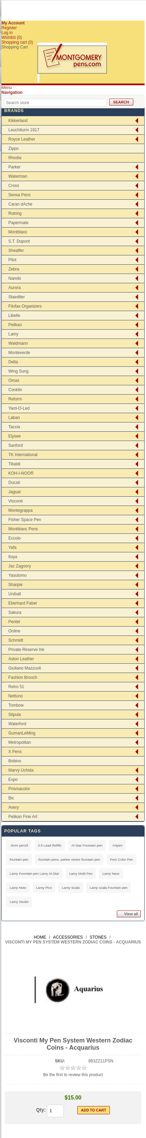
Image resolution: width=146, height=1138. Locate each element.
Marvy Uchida (20, 770)
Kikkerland (17, 120)
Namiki (14, 278)
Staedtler (16, 297)
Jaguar (14, 491)
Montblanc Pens (23, 529)
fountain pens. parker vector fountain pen (69, 859)
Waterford (17, 723)
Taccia (14, 426)
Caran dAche (20, 204)
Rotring (15, 213)
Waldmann (18, 343)
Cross (13, 185)
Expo (13, 779)
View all (131, 914)
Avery (13, 807)
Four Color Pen (121, 859)
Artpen (117, 845)
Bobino (14, 761)
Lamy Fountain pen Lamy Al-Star (34, 873)
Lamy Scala (71, 888)
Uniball (14, 594)
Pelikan (15, 324)
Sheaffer (16, 250)
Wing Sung (18, 371)
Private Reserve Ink (26, 649)
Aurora (14, 287)
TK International (22, 454)
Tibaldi (14, 464)
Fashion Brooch (22, 677)
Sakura (14, 612)
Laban (14, 417)
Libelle (14, 315)
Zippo (13, 148)
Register (9, 27)
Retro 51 (16, 686)
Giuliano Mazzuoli (24, 668)
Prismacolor (19, 788)
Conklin (15, 389)
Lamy (13, 334)
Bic (11, 798)
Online (14, 631)
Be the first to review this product (73, 1074)
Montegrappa (20, 510)
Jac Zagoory (19, 566)
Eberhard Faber (22, 603)
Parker (14, 167)
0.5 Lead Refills (49, 845)
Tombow (16, 705)
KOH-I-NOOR (20, 473)
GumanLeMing (21, 733)
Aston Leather (21, 658)
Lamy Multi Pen (80, 873)
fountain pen (19, 859)
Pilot (12, 259)
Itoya (12, 556)
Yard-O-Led (19, 408)
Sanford (15, 445)
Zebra (13, 269)
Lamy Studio (19, 902)
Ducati (14, 482)
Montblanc (17, 232)
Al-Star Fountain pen (87, 845)
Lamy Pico (44, 888)
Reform (15, 399)
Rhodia (14, 157)
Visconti (15, 501)
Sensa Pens (19, 194)
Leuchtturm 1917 (23, 130)
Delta (13, 362)
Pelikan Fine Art (22, 816)
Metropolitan (19, 742)
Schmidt (15, 640)
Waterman (17, 176)
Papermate (18, 222)
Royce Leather (21, 139)
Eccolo (14, 538)
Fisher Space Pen (24, 519)
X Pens (15, 751)
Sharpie (15, 584)
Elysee (14, 436)
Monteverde (19, 352)
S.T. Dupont (19, 241)
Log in (7, 32)
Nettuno (15, 696)
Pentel (14, 621)
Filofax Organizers (25, 306)
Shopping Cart (14, 47)
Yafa (12, 547)
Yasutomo (17, 575)
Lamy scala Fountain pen (108, 888)
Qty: (41, 1110)
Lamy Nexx (110, 873)
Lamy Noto (18, 888)
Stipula (14, 714)
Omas (13, 380)
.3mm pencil (19, 845)
